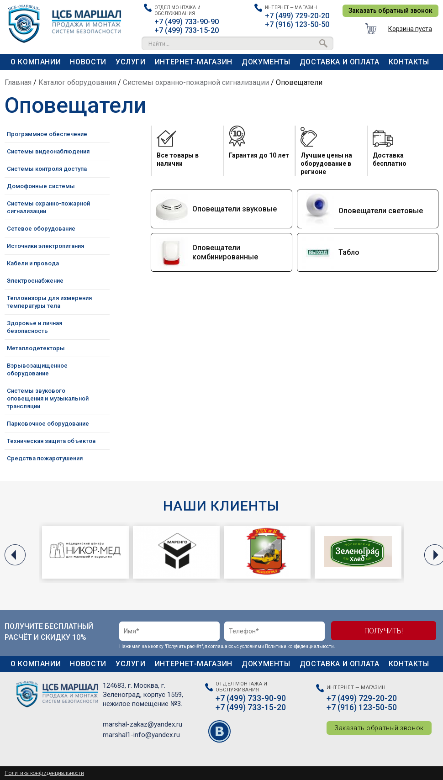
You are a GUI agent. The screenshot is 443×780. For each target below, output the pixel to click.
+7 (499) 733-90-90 (186, 21)
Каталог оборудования (77, 82)
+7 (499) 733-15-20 (186, 30)
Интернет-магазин (193, 62)
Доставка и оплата (340, 62)
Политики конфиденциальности (299, 646)
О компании (36, 62)
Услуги (131, 62)
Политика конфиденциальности (44, 773)
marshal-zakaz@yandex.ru (142, 724)
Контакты (409, 62)
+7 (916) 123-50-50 (297, 24)
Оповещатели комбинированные (225, 252)
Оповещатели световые (380, 210)
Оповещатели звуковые (234, 209)
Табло (348, 252)
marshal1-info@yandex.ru (141, 735)
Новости (88, 62)
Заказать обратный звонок (390, 10)
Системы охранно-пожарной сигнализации (196, 82)
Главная (18, 82)
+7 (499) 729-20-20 (297, 15)
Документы (266, 62)
